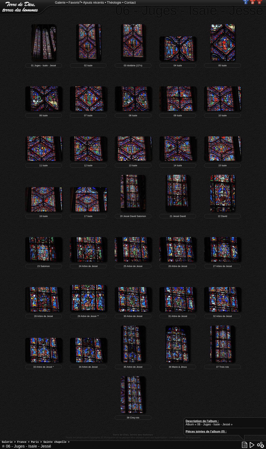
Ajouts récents (93, 2)
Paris (35, 442)
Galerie (60, 2)
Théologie (114, 2)
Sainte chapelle (54, 442)
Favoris (73, 2)
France (21, 442)
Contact (130, 2)
